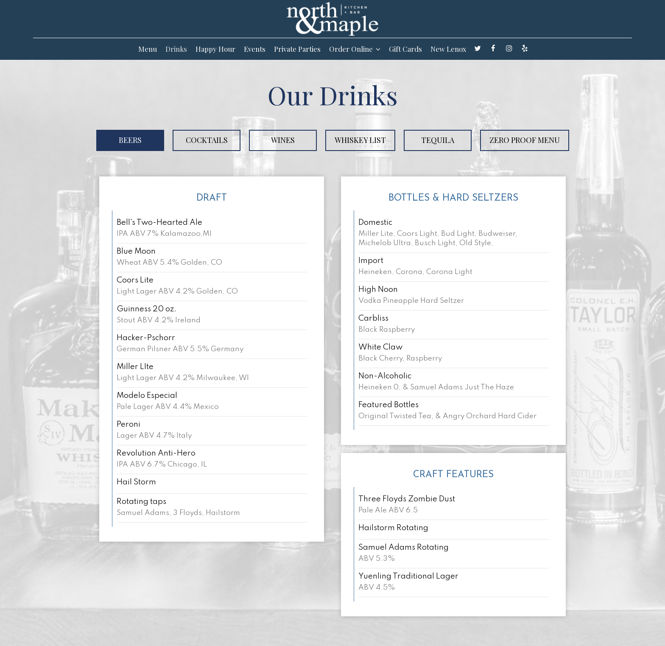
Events (254, 49)
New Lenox (448, 49)
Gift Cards (405, 49)
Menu (147, 49)
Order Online (354, 49)
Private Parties (297, 49)
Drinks (176, 49)
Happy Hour (215, 49)
